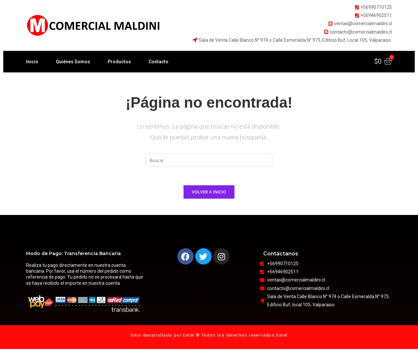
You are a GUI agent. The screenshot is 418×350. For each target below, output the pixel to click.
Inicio (32, 61)
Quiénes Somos (73, 61)
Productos (119, 61)
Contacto (159, 61)
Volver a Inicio (209, 193)
